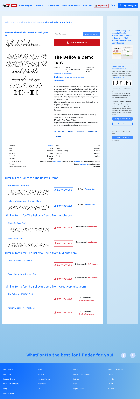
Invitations (84, 164)
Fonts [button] (39, 6)
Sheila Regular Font (17, 223)
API (39, 389)
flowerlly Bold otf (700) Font (21, 308)
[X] (133, 355)
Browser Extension (10, 379)
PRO (14, 6)
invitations (57, 162)
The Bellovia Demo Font (19, 186)
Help (40, 369)
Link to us (7, 374)
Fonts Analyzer (25, 6)
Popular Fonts (78, 389)
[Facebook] (123, 355)
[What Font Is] (6, 5)
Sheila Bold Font (15, 239)
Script (50, 146)
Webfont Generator (71, 6)
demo (70, 132)
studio (58, 136)
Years (75, 384)
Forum (75, 369)
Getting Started (44, 379)
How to (41, 374)
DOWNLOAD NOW (77, 42)
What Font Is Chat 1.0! (11, 384)
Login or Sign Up (128, 6)
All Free (37, 22)
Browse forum (122, 124)
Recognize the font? (122, 119)
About (110, 384)
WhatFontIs (11, 22)
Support (101, 5)
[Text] (68, 34)
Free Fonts (42, 384)
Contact (111, 389)
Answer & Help (119, 77)
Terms (110, 374)
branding (77, 162)
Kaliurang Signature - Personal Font (24, 201)
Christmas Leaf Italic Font (20, 261)
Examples (87, 6)
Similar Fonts (53, 6)
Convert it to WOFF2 (122, 137)
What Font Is (8, 369)
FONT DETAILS (63, 190)
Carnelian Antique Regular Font (22, 274)
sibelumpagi (92, 132)
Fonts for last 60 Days (81, 374)
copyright (80, 132)
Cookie (111, 379)
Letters (76, 379)
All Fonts (25, 22)
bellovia (61, 132)
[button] (113, 6)
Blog (5, 389)
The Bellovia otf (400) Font (20, 294)
